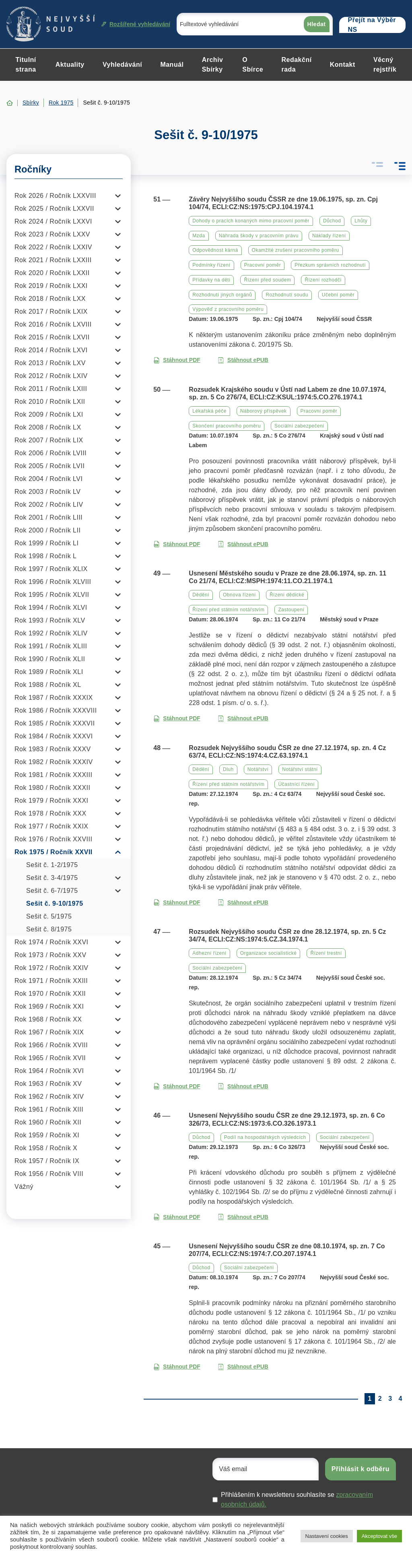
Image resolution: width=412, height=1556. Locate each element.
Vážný (23, 1186)
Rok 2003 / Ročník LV (47, 491)
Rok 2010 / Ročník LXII (49, 401)
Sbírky (31, 102)
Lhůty (360, 221)
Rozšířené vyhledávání (135, 24)
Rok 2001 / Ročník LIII (48, 517)
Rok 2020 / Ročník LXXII (52, 272)
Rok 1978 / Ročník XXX (50, 813)
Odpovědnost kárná (215, 250)
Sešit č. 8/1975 (49, 929)
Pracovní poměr (262, 265)
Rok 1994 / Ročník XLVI (50, 607)
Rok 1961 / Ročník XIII (48, 1109)
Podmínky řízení (211, 265)
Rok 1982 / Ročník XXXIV (53, 761)
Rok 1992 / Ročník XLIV (51, 633)
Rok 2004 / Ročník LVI (48, 478)
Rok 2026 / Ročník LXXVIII (55, 195)
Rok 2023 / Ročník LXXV (52, 234)
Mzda (198, 235)
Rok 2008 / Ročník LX (47, 427)
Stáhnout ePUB (243, 360)
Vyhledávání (122, 64)
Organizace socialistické (268, 953)
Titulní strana (26, 64)
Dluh (228, 769)
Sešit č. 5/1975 (49, 916)
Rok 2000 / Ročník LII (47, 530)
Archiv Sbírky (212, 64)
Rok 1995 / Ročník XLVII (51, 594)
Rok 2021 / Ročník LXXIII (53, 260)
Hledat (316, 24)
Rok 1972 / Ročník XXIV (51, 967)
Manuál (171, 64)
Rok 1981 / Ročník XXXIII (53, 774)
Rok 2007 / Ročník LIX (48, 440)
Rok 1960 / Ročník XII (47, 1122)
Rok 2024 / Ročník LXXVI (53, 221)
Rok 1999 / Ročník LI (46, 543)
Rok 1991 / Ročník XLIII (50, 646)
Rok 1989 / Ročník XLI (48, 671)
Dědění (200, 595)
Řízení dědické (287, 595)
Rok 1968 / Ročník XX (48, 1019)
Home (9, 103)
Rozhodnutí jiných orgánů (222, 295)
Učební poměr (338, 295)
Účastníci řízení (296, 784)
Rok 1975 (61, 102)
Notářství (258, 769)
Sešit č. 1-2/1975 (52, 864)
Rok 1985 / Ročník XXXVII (54, 723)
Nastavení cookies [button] (326, 1536)
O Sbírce (252, 64)
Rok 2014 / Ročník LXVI (51, 350)
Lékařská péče (209, 411)
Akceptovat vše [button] (379, 1536)
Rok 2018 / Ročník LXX (50, 298)
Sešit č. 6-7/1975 (52, 890)
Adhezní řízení (209, 953)
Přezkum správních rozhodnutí (330, 265)
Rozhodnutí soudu (287, 295)
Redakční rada (296, 64)
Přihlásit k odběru (360, 1469)
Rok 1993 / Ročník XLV (49, 620)
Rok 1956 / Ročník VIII (48, 1173)
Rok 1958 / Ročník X (45, 1148)
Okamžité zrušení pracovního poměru (295, 250)
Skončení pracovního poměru (226, 426)
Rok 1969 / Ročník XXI (49, 1006)
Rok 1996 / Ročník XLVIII (52, 581)
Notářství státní (300, 769)
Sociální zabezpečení (299, 426)
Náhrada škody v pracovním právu (259, 235)
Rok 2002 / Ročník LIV (48, 504)
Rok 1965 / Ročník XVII (50, 1057)
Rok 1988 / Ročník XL (47, 684)
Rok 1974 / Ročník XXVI (51, 942)
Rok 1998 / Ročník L (45, 556)
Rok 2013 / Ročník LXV (50, 363)
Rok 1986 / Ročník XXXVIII (55, 710)
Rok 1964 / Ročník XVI (49, 1070)
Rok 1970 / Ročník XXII (50, 993)
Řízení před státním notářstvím (228, 610)
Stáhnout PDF (176, 360)
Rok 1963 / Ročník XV (48, 1083)
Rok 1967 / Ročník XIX (49, 1032)
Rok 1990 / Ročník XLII (49, 659)
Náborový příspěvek (263, 411)
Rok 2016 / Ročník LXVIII (53, 324)
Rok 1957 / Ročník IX (46, 1160)
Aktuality (70, 64)
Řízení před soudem (267, 280)
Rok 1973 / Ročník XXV (50, 955)
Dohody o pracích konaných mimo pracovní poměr (250, 221)
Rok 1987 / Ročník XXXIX (53, 697)
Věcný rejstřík (384, 64)
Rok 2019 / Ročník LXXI (51, 285)
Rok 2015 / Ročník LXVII (52, 337)
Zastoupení (291, 610)
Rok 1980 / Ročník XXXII (52, 787)
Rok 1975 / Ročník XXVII (53, 852)
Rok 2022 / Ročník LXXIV (53, 247)
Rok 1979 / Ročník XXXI (51, 800)
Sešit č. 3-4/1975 (52, 877)
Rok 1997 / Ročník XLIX (51, 568)
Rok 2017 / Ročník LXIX (51, 311)
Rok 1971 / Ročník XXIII (51, 980)
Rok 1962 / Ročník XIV (49, 1096)
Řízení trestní (326, 953)
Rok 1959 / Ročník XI (46, 1135)
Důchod (332, 221)
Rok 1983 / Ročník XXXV (52, 749)
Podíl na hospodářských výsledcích (265, 1137)
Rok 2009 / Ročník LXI (48, 414)
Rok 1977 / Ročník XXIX (51, 826)
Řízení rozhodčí (323, 280)
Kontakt (342, 64)
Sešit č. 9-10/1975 (54, 903)
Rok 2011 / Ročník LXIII (50, 388)
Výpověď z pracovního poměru (228, 309)
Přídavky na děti (211, 280)
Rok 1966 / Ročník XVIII (51, 1045)
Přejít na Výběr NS (372, 25)
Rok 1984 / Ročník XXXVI (53, 736)
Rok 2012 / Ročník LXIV (51, 375)
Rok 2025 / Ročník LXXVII (54, 208)
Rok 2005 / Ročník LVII (49, 465)
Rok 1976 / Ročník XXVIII (53, 839)
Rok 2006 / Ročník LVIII (50, 453)
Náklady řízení (329, 235)
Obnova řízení (239, 595)
